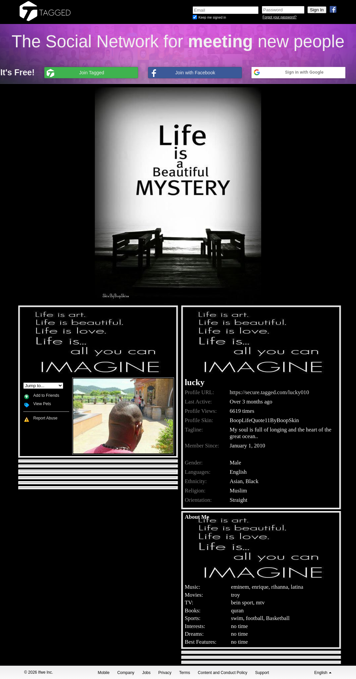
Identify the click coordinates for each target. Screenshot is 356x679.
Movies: (194, 595)
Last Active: (198, 401)
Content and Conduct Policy (223, 672)
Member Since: (202, 445)
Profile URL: (199, 392)
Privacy (164, 672)
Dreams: (194, 634)
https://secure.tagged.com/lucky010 (269, 392)
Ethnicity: (196, 481)
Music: (192, 587)
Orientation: (198, 500)
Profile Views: (201, 411)
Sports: (193, 618)
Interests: (195, 626)
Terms (184, 672)
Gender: (194, 462)
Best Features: (201, 642)
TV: (189, 602)
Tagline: (194, 429)
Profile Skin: (199, 420)
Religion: (195, 490)
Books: (193, 610)
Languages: (197, 472)
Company (125, 672)
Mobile (103, 672)
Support (262, 672)
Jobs (146, 672)
